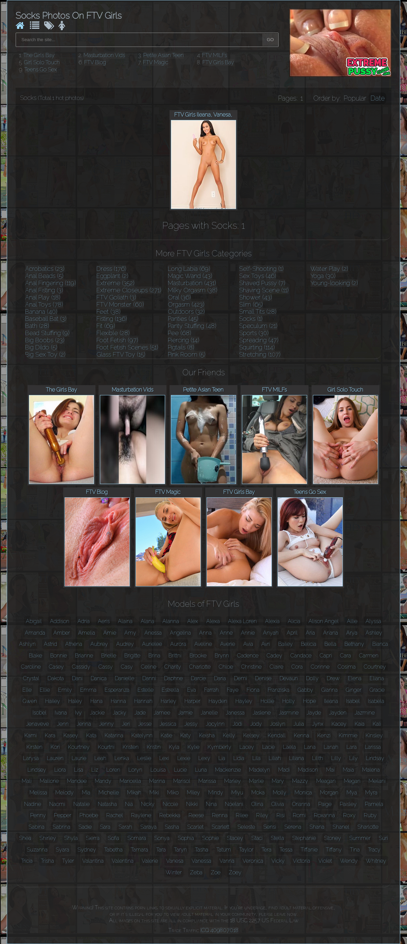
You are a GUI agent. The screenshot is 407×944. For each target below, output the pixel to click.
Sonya (162, 838)
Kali (377, 724)
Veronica (253, 861)
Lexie (183, 758)
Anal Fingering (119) (50, 283)
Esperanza (117, 690)
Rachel (114, 815)
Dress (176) (111, 268)
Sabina (37, 827)
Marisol (181, 781)
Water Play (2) (329, 268)
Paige (325, 804)
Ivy (78, 712)
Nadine (32, 804)
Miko (173, 792)
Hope (309, 701)
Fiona (253, 690)
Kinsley (374, 735)
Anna (205, 633)
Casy (127, 667)
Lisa (78, 770)
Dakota (56, 678)
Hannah (143, 701)
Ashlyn (27, 644)
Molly (279, 792)
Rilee (242, 815)
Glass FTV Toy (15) (120, 354)
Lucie (180, 770)
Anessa (153, 633)
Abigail (34, 621)
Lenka (121, 758)
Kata (91, 735)
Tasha (201, 849)
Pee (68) (179, 333)
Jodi (237, 724)
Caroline (31, 667)
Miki (154, 792)
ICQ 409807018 (219, 930)
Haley (75, 701)
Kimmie (348, 735)
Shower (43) (255, 297)
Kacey (339, 724)
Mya (352, 792)
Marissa (207, 781)
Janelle (209, 712)
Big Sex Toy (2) (45, 354)
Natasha (107, 804)
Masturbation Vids (104, 55)
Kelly (229, 735)
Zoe (215, 872)
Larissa (373, 747)
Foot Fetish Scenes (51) (127, 347)
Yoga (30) (323, 275)
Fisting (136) (111, 318)
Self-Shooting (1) (261, 268)
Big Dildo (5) (41, 347)
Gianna (329, 690)
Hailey (52, 701)
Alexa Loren (242, 621)
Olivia (277, 804)
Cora (297, 667)
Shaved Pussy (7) (262, 283)
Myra (371, 792)
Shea (25, 838)
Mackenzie (228, 770)
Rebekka (169, 815)
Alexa (213, 621)
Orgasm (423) (186, 304)
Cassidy (81, 667)
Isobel (40, 712)
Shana (316, 827)
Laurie (79, 758)
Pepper (62, 815)
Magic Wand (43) (190, 275)
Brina (154, 655)
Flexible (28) (113, 333)
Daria (220, 678)
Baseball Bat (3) (46, 318)
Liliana (296, 758)
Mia (86, 792)
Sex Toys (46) (257, 275)
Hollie (267, 701)
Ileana (331, 701)
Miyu (237, 792)
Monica (303, 792)
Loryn (135, 770)
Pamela (374, 804)
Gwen (30, 701)
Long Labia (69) (189, 268)
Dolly (312, 678)
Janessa (235, 712)
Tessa (286, 849)
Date (377, 98)
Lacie (268, 747)
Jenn (63, 724)
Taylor (246, 849)
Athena (73, 644)
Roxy (349, 815)
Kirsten (34, 747)
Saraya (148, 827)
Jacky (119, 712)
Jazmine (365, 712)
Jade (140, 712)
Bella (330, 644)
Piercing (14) (183, 340)
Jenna (84, 724)
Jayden (338, 712)
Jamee (162, 712)
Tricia (27, 861)
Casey (56, 667)
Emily (65, 690)
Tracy (374, 849)
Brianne (84, 655)
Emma (88, 690)
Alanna (170, 621)
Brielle (108, 655)
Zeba (196, 872)
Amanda (35, 633)
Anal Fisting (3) (44, 290)
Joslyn (277, 724)
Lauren (55, 758)
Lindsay (375, 758)
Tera (266, 849)
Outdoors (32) (186, 311)
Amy (130, 633)
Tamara (139, 849)
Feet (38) (108, 311)
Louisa (158, 770)
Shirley (47, 838)
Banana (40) (41, 311)
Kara (50, 735)
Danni (149, 678)
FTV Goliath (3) (116, 297)
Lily (353, 758)
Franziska (278, 690)
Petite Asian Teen (163, 55)
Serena (292, 827)
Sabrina (61, 827)
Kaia (360, 724)
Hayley (243, 701)
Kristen (131, 747)
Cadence (248, 655)
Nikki (192, 804)
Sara (105, 827)
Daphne (173, 678)
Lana (310, 747)
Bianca (380, 644)
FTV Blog (95, 62)
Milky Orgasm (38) (192, 290)
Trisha (47, 861)
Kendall (277, 735)
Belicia (308, 644)
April (292, 633)
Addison (59, 621)
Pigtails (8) (181, 347)
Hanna (118, 701)
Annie (248, 633)
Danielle (124, 678)
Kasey (71, 735)
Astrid (50, 644)
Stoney (332, 838)
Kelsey (251, 735)
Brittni (175, 655)
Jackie (97, 712)
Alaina (125, 621)
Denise (263, 678)
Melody (64, 792)
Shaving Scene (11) (264, 290)
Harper (192, 701)
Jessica (168, 724)
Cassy (106, 667)
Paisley (348, 804)
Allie (352, 621)
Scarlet (195, 827)
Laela (289, 747)
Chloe (226, 667)
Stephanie (304, 838)
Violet (325, 861)
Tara (161, 849)
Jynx (317, 724)
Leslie (144, 758)
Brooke (198, 655)
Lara (352, 747)
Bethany (354, 644)
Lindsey (37, 770)
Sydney (86, 849)
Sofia (113, 838)
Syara (62, 849)
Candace (301, 655)
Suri (383, 838)
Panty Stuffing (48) (192, 325)
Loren (113, 770)
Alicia (294, 621)
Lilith (317, 758)
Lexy (204, 758)
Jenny (106, 724)
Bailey (285, 644)
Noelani (234, 804)
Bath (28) (37, 325)
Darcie (198, 678)
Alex (192, 621)
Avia (248, 644)
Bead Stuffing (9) (47, 333)
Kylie (193, 747)
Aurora (178, 644)
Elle (27, 690)
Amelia (86, 633)
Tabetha (113, 849)
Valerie (150, 861)
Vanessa (201, 861)
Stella (277, 838)
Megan (352, 781)
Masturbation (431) (192, 283)
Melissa (38, 792)
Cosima (347, 667)
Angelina (180, 633)
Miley (193, 792)
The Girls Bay (39, 55)
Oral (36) (179, 297)
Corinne (320, 667)
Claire (276, 667)
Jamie (185, 712)
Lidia (238, 758)
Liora (60, 770)
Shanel (341, 827)
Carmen (368, 655)
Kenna (301, 735)
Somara (136, 838)
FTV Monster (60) (120, 304)
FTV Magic (155, 62)
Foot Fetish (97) (117, 340)
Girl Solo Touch (42, 62)
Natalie (81, 804)
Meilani (377, 781)
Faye (232, 690)
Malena (371, 770)
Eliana (377, 678)
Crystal (31, 678)
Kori (55, 747)
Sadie (85, 827)
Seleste (246, 827)
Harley (168, 701)
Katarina (114, 735)
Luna (201, 770)
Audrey (125, 644)
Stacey (235, 838)
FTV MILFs (214, 55)
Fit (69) (105, 325)
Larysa (31, 758)
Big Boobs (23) (45, 340)
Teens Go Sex (40, 69)
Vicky (278, 861)
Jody (256, 724)
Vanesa (174, 861)
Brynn (222, 655)
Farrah (211, 690)
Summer (360, 838)
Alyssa (373, 621)
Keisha (207, 735)
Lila (256, 758)
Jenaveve (37, 724)
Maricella (130, 781)
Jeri (126, 724)
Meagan (326, 781)
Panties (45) (183, 318)
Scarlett (220, 827)
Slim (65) (251, 304)
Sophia (186, 838)
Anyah (271, 633)
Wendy (349, 861)
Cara (345, 655)
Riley (262, 815)
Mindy (215, 792)
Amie (109, 633)
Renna (220, 815)
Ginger (353, 690)
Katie (166, 735)
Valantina (93, 861)
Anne (226, 633)
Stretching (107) (260, 354)
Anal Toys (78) (44, 304)
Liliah (275, 758)
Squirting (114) (257, 347)
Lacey (247, 747)
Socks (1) (251, 318)
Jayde (314, 712)
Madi (284, 770)
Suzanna (37, 849)
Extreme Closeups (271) (128, 290)
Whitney (376, 861)
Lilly (336, 758)
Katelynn (142, 735)
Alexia (272, 621)
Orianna (301, 804)
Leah (100, 758)
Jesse (145, 724)
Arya (351, 633)
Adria (83, 621)
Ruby (370, 815)
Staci (257, 838)
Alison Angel (323, 621)
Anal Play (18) (42, 297)
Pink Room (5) (187, 354)
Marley (232, 781)
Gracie (377, 690)
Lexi (164, 758)
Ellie (45, 690)
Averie (227, 644)
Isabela (376, 701)
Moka (258, 792)
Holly (288, 701)
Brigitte (132, 655)
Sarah (125, 827)
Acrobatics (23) (45, 268)
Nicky (148, 804)
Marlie (256, 781)
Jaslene (262, 712)
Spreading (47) (259, 340)
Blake (35, 655)
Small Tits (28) (258, 311)
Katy (185, 735)
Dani (77, 678)
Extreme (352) (115, 283)
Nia (129, 804)
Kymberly (219, 747)
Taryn (180, 849)
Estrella (170, 690)
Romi (299, 815)
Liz (94, 770)
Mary (278, 781)
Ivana (61, 712)
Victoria (301, 861)
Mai (330, 770)
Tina (355, 849)
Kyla (174, 747)
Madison (308, 770)
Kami (30, 735)
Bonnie (58, 655)
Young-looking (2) (334, 283)
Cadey (274, 655)
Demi (240, 678)
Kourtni (106, 747)
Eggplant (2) (112, 275)
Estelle (146, 690)
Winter (174, 872)
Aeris (104, 621)
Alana (147, 621)
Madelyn (259, 770)
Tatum (223, 849)
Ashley (374, 633)
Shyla (71, 838)
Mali (27, 781)
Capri (326, 655)
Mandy (103, 781)
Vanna (226, 861)
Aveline (203, 644)
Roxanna (324, 815)
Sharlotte (367, 827)
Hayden (218, 701)
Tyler (68, 861)
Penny (38, 815)
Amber (61, 633)
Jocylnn (215, 724)
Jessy (191, 724)
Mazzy (300, 781)
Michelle (109, 792)
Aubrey (99, 644)
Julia (299, 724)
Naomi (57, 804)
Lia (221, 758)
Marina (157, 781)
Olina (257, 804)
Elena (354, 678)
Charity (172, 667)
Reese (196, 815)
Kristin (154, 747)
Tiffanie (309, 849)
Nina (211, 804)
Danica (99, 678)
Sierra (93, 838)
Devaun (289, 678)
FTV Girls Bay (218, 62)
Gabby (305, 690)
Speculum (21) (258, 325)
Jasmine (289, 712)
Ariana (330, 633)
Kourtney (79, 747)
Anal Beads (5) (44, 275)
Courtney (375, 667)
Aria (310, 633)
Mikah (134, 792)
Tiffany (334, 849)
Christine (251, 667)
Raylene (141, 815)
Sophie (210, 838)
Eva (191, 690)
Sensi (269, 827)
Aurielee (152, 644)
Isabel (353, 701)
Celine (148, 667)
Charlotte (200, 667)
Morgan (329, 792)
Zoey (235, 872)
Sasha (172, 827)
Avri (265, 644)
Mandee (77, 781)
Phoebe (88, 815)
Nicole (170, 804)
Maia (348, 770)
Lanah (331, 747)
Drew (333, 678)
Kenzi (324, 735)
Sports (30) (254, 333)
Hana (96, 701)
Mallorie (49, 781)
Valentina (123, 861)
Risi (281, 815)
